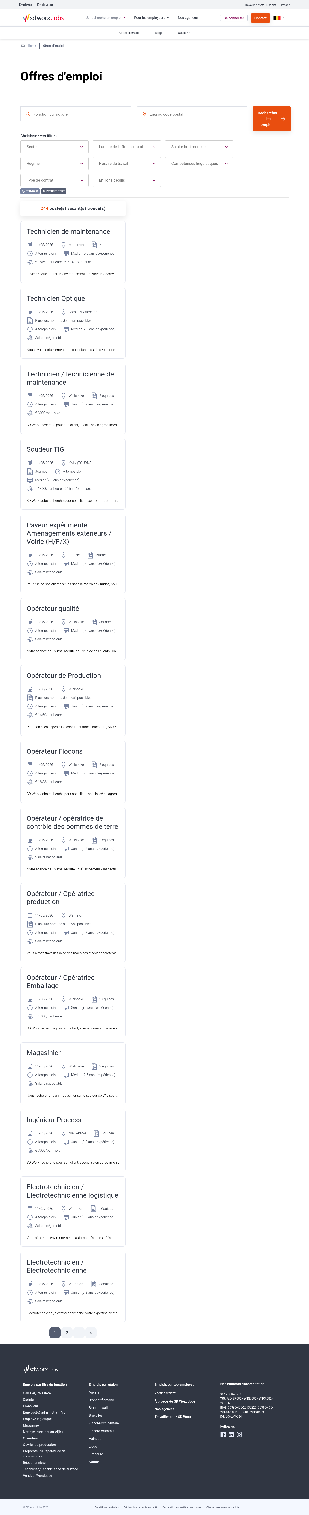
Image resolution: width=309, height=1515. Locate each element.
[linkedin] (231, 1434)
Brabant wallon (100, 1408)
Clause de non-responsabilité (222, 1507)
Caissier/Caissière (37, 1393)
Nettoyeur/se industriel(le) (43, 1432)
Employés (25, 4)
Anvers (94, 1392)
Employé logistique (37, 1419)
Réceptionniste (34, 1463)
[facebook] (223, 1434)
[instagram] (239, 1434)
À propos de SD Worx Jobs (174, 1401)
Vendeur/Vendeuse (37, 1476)
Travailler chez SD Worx (260, 5)
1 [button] (55, 1332)
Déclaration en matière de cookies (181, 1507)
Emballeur (30, 1406)
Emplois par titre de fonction (45, 1385)
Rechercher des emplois (267, 119)
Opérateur (30, 1438)
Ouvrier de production (39, 1445)
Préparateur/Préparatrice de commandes (44, 1453)
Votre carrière (165, 1393)
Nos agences (164, 1409)
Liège (93, 1446)
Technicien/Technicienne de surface (50, 1469)
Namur (94, 1462)
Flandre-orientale (102, 1431)
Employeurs (45, 4)
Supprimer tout (54, 191)
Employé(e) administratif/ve (44, 1412)
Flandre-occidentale (104, 1423)
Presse (285, 5)
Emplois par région (103, 1385)
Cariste (28, 1400)
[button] (79, 1332)
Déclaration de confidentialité (140, 1507)
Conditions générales (107, 1507)
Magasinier (31, 1425)
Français (30, 191)
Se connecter (234, 18)
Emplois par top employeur (175, 1385)
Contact (260, 18)
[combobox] (75, 113)
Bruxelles (96, 1415)
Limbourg (96, 1454)
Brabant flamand (101, 1400)
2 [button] (67, 1332)
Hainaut (95, 1439)
